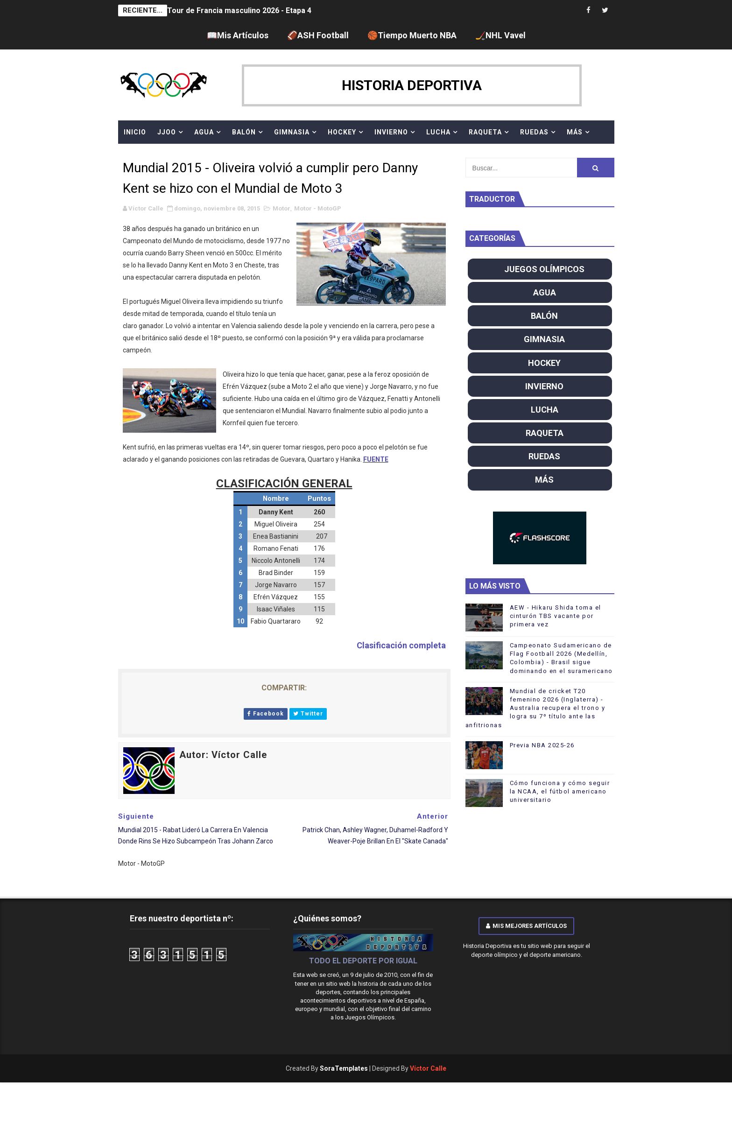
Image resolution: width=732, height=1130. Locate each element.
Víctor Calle (428, 1068)
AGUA (204, 132)
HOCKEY (342, 132)
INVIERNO (391, 132)
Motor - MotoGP (317, 208)
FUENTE (375, 459)
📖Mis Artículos (237, 35)
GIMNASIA (292, 132)
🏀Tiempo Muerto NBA (412, 35)
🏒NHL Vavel (500, 35)
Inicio (135, 132)
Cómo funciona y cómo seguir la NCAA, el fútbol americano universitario (560, 791)
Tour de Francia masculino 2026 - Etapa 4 (239, 10)
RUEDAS (534, 132)
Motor (281, 208)
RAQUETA (485, 132)
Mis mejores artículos (526, 925)
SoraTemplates (344, 1068)
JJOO (166, 132)
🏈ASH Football (318, 35)
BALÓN (244, 132)
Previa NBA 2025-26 (542, 745)
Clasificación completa (401, 645)
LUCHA (438, 132)
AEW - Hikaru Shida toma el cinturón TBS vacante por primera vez (555, 616)
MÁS (575, 132)
